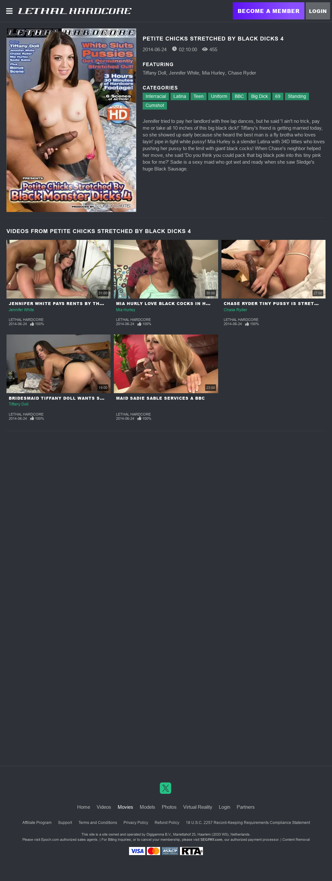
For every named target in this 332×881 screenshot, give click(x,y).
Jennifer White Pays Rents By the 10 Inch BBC (72, 303)
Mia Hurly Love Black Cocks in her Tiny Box (176, 303)
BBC (239, 96)
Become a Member (269, 11)
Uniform (219, 96)
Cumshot (155, 105)
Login (318, 11)
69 (277, 96)
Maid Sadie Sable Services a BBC (160, 398)
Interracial (156, 96)
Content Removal (296, 839)
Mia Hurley (213, 73)
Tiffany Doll (154, 73)
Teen (199, 96)
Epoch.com (50, 839)
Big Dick (259, 96)
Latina (179, 96)
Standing (297, 96)
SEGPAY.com (211, 839)
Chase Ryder (242, 73)
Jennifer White (184, 73)
